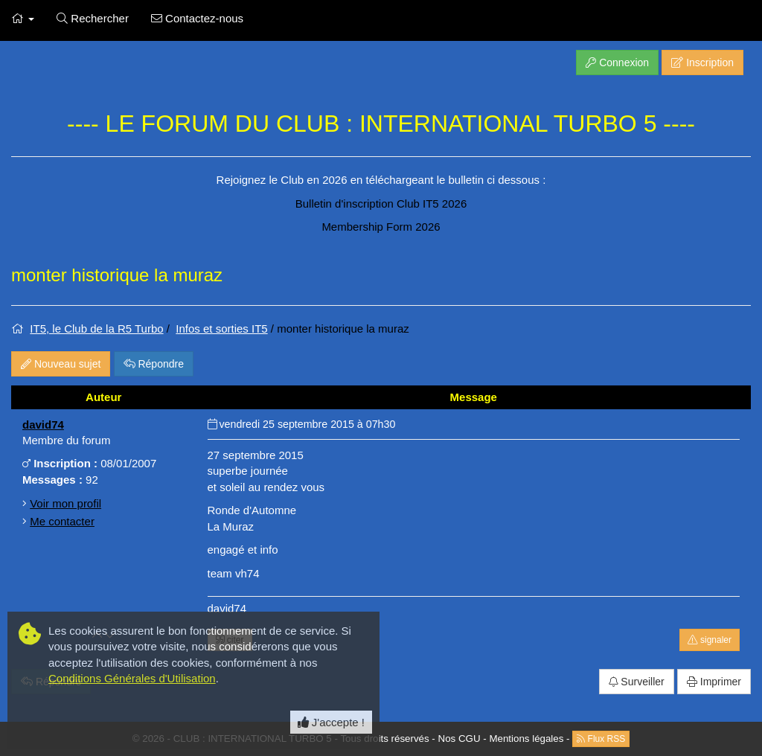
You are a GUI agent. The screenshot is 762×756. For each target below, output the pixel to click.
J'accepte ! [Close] (331, 722)
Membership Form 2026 (380, 226)
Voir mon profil (65, 503)
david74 (43, 424)
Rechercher (93, 18)
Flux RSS (601, 739)
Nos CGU (459, 738)
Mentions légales (526, 738)
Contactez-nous (197, 18)
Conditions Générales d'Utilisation (132, 678)
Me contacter (62, 521)
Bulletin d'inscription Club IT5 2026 (381, 203)
